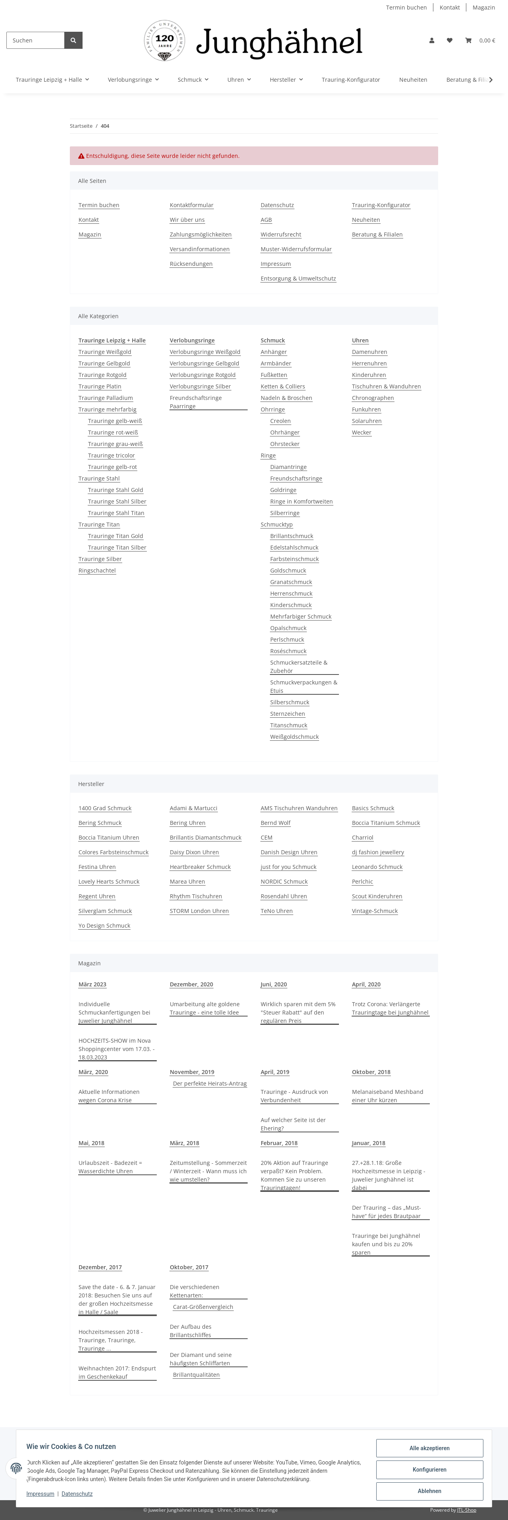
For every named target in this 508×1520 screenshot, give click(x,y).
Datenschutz (277, 205)
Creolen (280, 421)
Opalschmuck (288, 628)
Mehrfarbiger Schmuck (300, 616)
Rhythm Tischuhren (196, 896)
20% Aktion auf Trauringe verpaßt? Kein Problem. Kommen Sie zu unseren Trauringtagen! (294, 1175)
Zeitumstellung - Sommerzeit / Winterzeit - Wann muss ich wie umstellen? (208, 1171)
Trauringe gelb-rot (112, 467)
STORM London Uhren (199, 911)
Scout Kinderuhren (377, 896)
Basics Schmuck (373, 808)
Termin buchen (406, 7)
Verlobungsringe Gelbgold (204, 363)
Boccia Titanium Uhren (109, 837)
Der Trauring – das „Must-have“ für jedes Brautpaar (386, 1212)
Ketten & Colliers (283, 386)
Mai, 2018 (91, 1143)
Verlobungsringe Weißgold (205, 351)
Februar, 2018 (279, 1143)
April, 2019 (275, 1072)
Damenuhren (369, 351)
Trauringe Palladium (106, 398)
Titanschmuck (288, 725)
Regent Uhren (97, 896)
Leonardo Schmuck (377, 866)
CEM (267, 837)
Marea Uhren (187, 881)
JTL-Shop (466, 1510)
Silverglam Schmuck (105, 911)
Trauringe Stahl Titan (116, 513)
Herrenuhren (369, 363)
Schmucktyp (277, 524)
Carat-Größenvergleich (203, 1307)
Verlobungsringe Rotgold (203, 375)
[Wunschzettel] (450, 40)
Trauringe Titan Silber (117, 547)
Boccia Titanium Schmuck (386, 822)
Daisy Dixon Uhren (194, 852)
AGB (266, 219)
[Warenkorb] (480, 40)
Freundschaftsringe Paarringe (196, 402)
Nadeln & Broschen (286, 398)
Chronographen (373, 398)
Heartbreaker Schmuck (200, 866)
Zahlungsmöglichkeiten (201, 234)
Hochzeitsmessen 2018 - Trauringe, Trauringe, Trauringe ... (111, 1340)
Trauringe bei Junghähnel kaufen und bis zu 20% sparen (386, 1244)
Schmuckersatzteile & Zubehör (298, 666)
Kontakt (450, 7)
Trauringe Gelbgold (104, 363)
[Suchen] (35, 40)
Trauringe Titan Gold (115, 536)
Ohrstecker (285, 444)
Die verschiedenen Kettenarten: (194, 1291)
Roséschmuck (288, 651)
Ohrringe (273, 409)
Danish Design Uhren (289, 852)
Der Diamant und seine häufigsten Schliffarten (201, 1359)
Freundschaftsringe (296, 478)
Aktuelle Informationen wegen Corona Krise (109, 1096)
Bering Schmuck (100, 822)
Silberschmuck (289, 702)
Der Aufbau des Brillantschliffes (191, 1331)
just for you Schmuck (288, 866)
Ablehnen (427, 1492)
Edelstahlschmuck (294, 547)
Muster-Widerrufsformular (296, 249)
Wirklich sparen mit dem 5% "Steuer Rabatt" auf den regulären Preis (298, 1012)
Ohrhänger (285, 432)
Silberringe (285, 513)
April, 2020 (366, 984)
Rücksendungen (191, 263)
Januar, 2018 (368, 1143)
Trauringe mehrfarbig (108, 409)
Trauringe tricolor (111, 455)
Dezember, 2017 (100, 1267)
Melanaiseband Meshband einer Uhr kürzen (387, 1096)
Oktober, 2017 (189, 1267)
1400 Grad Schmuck (105, 808)
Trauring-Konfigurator (351, 79)
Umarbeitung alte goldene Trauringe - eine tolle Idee (205, 1008)
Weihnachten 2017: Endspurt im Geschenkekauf (117, 1372)
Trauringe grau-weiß (115, 444)
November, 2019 (192, 1072)
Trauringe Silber (100, 559)
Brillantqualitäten (196, 1374)
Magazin (484, 7)
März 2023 (92, 984)
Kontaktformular (192, 205)
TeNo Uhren (277, 911)
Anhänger (274, 351)
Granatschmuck (291, 582)
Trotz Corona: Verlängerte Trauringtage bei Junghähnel (390, 1008)
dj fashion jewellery (378, 852)
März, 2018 (184, 1143)
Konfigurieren (427, 1471)
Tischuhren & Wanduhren (386, 386)
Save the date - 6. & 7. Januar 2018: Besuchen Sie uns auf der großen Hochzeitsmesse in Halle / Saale (117, 1299)
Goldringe (283, 490)
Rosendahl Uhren (284, 896)
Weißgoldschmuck (294, 736)
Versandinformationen (200, 249)
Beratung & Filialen (471, 79)
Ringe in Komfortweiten (301, 501)
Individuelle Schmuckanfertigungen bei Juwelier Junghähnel (114, 1012)
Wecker (361, 432)
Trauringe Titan (99, 524)
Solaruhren (367, 421)
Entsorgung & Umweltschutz (298, 278)
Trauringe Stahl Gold (115, 490)
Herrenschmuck (291, 593)
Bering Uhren (188, 822)
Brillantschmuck (291, 536)
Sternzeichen (287, 713)
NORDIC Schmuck (284, 881)
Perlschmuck (287, 639)
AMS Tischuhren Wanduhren (299, 808)
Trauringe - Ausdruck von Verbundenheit (294, 1096)
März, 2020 (93, 1072)
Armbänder (276, 363)
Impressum (276, 263)
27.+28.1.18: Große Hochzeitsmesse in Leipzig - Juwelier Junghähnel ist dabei (388, 1175)
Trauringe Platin (100, 386)
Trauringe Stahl (99, 478)
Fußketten (274, 375)
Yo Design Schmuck (104, 925)
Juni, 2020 (274, 984)
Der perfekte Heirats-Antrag (210, 1083)
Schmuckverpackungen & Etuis (303, 686)
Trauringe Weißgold (105, 351)
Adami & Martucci (193, 808)
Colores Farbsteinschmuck (113, 852)
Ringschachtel (97, 570)
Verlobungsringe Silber (200, 386)
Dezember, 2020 (191, 984)
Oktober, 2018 (371, 1072)
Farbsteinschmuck (294, 559)
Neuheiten (413, 79)
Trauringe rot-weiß (113, 432)
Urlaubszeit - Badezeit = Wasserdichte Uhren (110, 1167)
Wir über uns (187, 219)
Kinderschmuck (291, 605)
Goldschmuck (288, 570)
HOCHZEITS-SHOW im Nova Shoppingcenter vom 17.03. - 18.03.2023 (117, 1049)
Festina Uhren (97, 866)
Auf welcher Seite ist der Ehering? (293, 1124)
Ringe (268, 455)
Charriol (362, 837)
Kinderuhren (369, 375)
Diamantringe (288, 467)
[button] (432, 40)
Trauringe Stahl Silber (117, 501)
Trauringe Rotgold (103, 375)
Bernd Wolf (276, 822)
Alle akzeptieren (427, 1450)
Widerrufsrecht (281, 234)
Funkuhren (366, 409)
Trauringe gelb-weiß (115, 421)
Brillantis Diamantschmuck (205, 837)
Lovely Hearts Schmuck (109, 881)
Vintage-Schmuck (375, 911)
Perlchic (362, 881)
